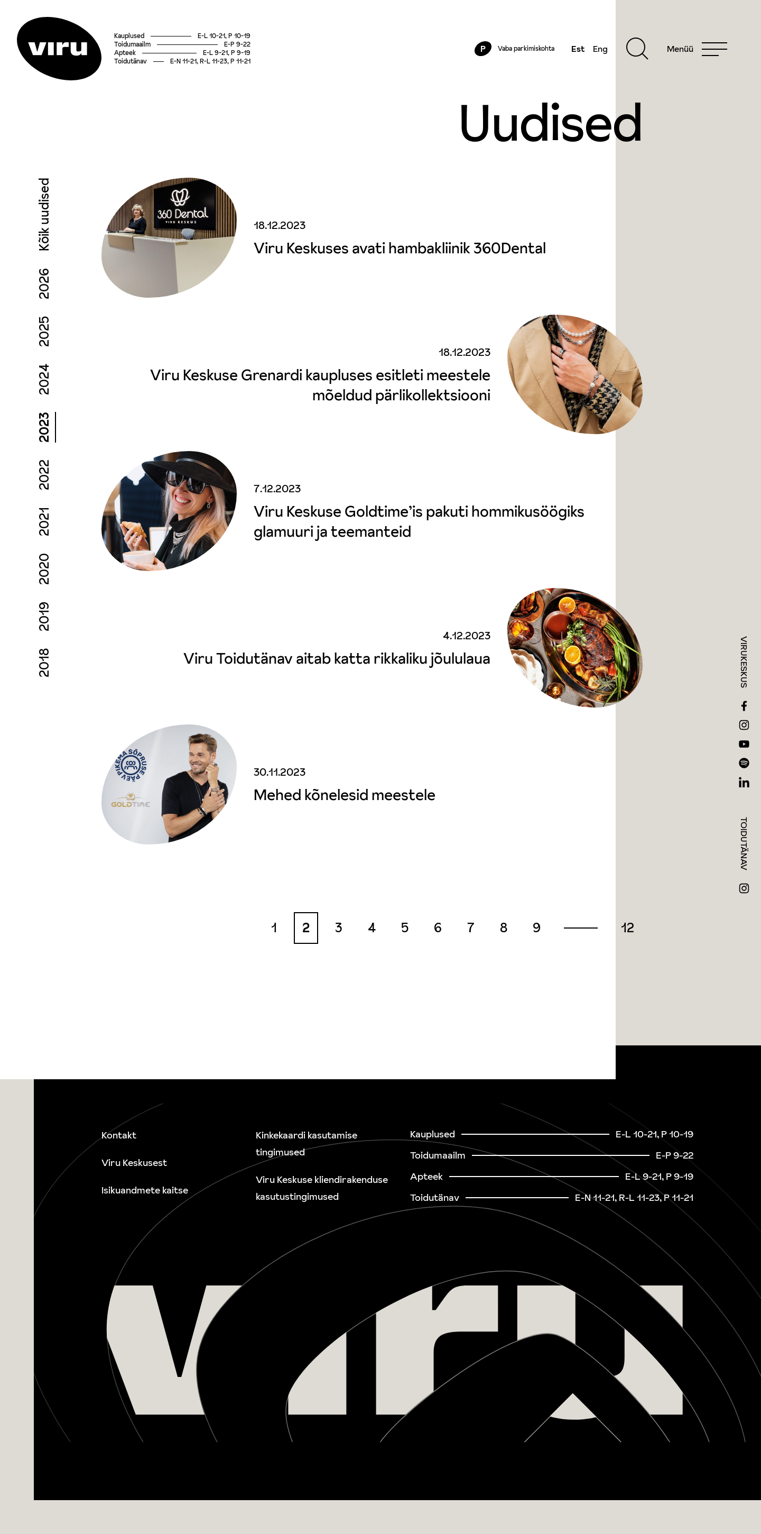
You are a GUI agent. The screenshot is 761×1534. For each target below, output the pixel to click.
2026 (44, 283)
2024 (44, 379)
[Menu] (697, 48)
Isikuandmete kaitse (144, 1190)
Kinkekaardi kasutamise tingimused (306, 1143)
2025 (44, 331)
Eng (600, 48)
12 (627, 927)
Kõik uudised (44, 214)
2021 (44, 521)
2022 (44, 475)
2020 (44, 569)
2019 (44, 616)
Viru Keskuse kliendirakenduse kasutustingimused (322, 1188)
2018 (44, 662)
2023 (44, 427)
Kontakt (118, 1135)
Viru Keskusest (134, 1162)
